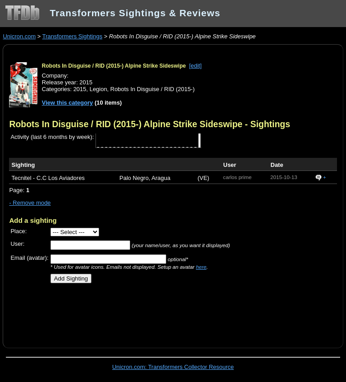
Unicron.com (19, 36)
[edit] (195, 65)
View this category (67, 102)
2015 (79, 89)
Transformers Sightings (72, 36)
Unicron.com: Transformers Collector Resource (173, 367)
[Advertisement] (114, 312)
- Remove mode (29, 202)
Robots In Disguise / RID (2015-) (152, 89)
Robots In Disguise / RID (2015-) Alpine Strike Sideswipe (114, 66)
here (201, 267)
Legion (98, 89)
